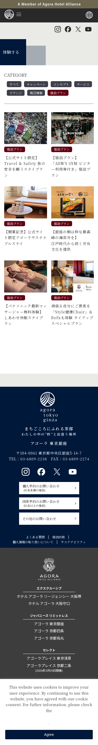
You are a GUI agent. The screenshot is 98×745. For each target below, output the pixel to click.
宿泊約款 (58, 537)
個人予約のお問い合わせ (47, 488)
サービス (83, 84)
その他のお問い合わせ (39, 518)
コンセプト (61, 84)
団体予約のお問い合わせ (47, 503)
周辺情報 (36, 93)
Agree (49, 734)
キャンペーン (36, 84)
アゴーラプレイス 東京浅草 (49, 658)
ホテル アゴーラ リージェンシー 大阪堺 (49, 596)
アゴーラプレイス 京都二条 (49, 668)
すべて (14, 84)
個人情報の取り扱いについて (33, 542)
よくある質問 (35, 537)
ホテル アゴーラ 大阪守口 (49, 603)
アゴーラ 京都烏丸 (49, 638)
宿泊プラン (58, 93)
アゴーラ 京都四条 (49, 630)
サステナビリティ (73, 542)
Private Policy (49, 716)
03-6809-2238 (33, 458)
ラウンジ (15, 93)
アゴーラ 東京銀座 (49, 623)
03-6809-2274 (76, 458)
